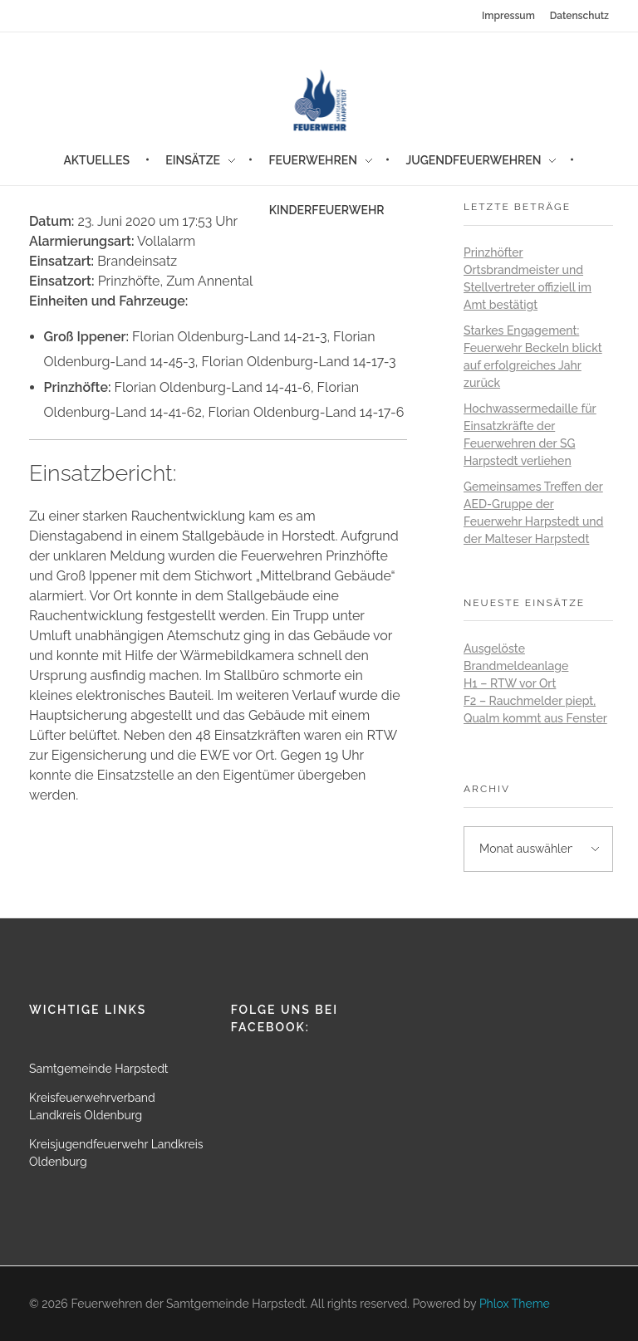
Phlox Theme (514, 1303)
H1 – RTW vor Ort (510, 683)
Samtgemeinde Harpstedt (99, 1068)
